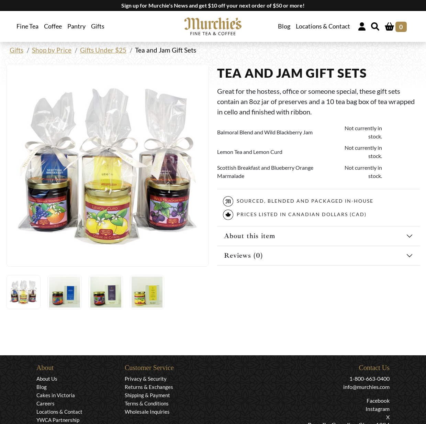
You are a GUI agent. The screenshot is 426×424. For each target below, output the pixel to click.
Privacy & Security (146, 379)
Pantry (76, 26)
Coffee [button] (53, 26)
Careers (45, 403)
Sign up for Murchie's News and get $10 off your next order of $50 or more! (213, 5)
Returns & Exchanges (149, 387)
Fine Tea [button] (27, 26)
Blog (284, 26)
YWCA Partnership (57, 420)
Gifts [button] (97, 26)
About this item (249, 236)
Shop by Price (51, 50)
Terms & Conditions (147, 403)
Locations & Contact (323, 26)
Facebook (378, 400)
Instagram (378, 408)
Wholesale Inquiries (147, 412)
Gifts (16, 50)
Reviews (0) (243, 255)
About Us (46, 379)
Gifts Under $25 (103, 50)
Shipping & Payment (147, 395)
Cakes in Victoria (55, 395)
